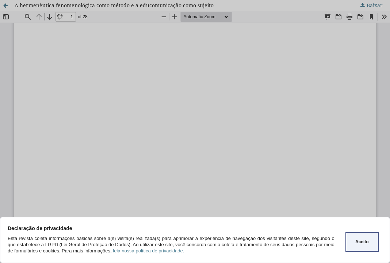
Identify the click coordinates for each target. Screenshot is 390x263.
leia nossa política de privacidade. (148, 251)
